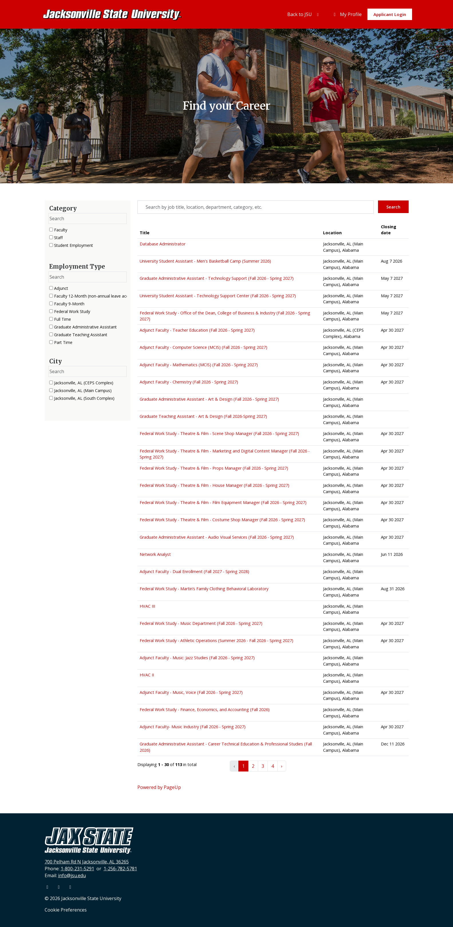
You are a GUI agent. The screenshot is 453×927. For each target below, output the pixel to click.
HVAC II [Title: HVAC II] (147, 675)
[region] (273, 499)
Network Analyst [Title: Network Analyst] (155, 554)
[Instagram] (70, 887)
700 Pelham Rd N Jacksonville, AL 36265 (87, 862)
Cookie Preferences (66, 910)
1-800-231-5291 (77, 868)
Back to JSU (304, 14)
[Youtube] (59, 887)
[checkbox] (51, 229)
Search (393, 207)
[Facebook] (48, 887)
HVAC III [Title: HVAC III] (147, 606)
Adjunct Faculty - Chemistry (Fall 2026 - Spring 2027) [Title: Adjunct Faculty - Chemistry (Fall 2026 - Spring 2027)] (189, 382)
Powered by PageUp (159, 787)
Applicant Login (389, 14)
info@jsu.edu (72, 875)
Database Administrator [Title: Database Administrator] (162, 244)
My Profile (347, 14)
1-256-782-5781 (120, 868)
